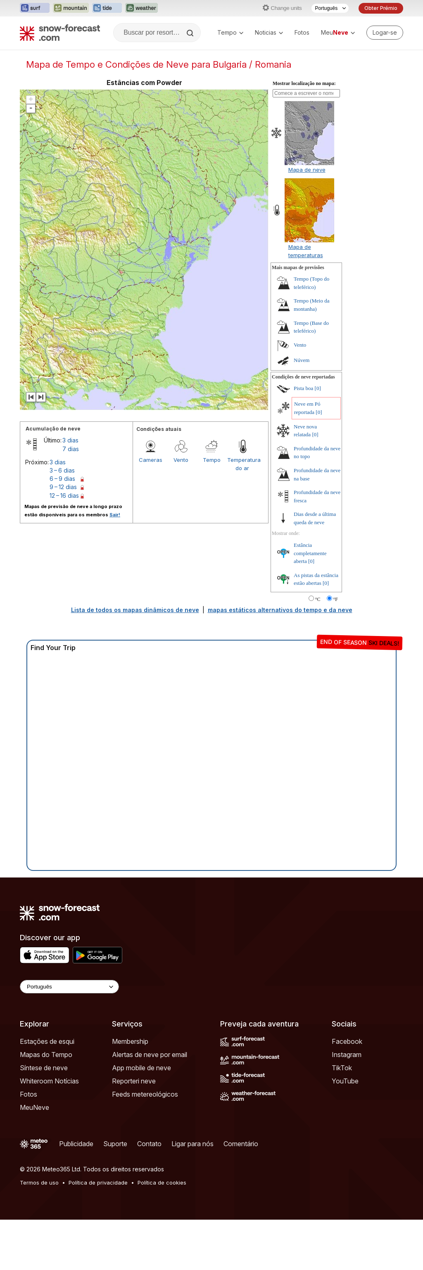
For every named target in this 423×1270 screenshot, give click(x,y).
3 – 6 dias (62, 470)
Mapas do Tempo (46, 1054)
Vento (180, 459)
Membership (130, 1041)
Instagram (346, 1054)
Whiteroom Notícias (49, 1081)
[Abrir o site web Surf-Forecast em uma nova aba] (35, 8)
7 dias (70, 448)
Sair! (114, 515)
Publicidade (76, 1144)
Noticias (269, 32)
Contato (149, 1144)
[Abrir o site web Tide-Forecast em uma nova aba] (107, 8)
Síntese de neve (44, 1068)
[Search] (190, 33)
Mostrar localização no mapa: (304, 83)
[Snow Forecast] (60, 32)
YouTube (345, 1081)
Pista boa (303, 388)
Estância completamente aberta (310, 553)
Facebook (347, 1041)
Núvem (301, 360)
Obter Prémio (380, 8)
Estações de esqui (47, 1041)
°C (318, 599)
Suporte (115, 1144)
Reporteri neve (134, 1081)
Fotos (302, 32)
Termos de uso (39, 1182)
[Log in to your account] (384, 33)
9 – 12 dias (63, 486)
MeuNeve (34, 1107)
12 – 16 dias (64, 495)
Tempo (230, 32)
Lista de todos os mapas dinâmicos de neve (135, 609)
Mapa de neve (307, 169)
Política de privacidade (98, 1182)
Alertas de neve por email (149, 1054)
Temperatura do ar (242, 463)
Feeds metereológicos (145, 1094)
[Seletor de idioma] (330, 8)
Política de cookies (162, 1182)
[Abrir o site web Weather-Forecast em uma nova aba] (141, 8)
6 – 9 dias (62, 478)
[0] (318, 388)
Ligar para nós (192, 1144)
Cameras (150, 459)
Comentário (240, 1144)
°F (335, 599)
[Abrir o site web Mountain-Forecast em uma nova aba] (71, 8)
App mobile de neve (141, 1068)
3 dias (70, 440)
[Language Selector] (69, 986)
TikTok (342, 1068)
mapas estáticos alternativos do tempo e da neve (280, 609)
